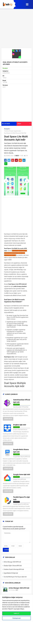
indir (17, 155)
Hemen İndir (8, 418)
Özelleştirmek (16, 618)
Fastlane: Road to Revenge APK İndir (14, 569)
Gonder (6, 549)
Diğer (23, 123)
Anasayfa (7, 129)
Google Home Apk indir (21, 474)
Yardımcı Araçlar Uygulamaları (12, 131)
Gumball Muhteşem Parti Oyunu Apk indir (15, 577)
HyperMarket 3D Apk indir (11, 573)
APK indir (6, 123)
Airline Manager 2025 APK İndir (12, 562)
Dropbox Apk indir (19, 425)
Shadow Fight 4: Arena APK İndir (13, 565)
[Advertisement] (16, 28)
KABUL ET (16, 613)
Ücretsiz (16, 501)
